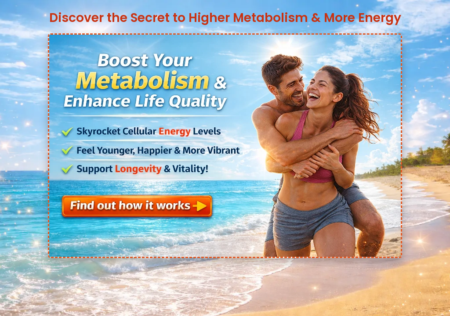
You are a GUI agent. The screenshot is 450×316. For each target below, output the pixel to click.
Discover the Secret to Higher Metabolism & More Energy (225, 17)
